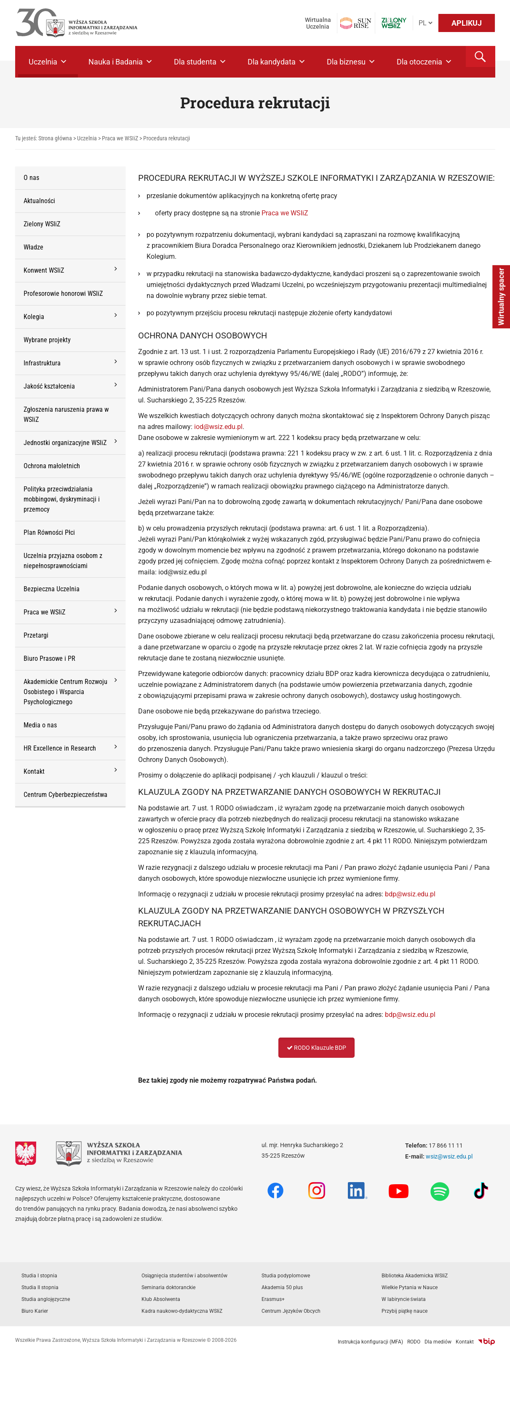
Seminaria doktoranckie (168, 1287)
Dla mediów (438, 1342)
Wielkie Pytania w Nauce (410, 1287)
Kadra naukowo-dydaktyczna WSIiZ (182, 1311)
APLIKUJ (466, 23)
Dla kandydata (277, 62)
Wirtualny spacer (501, 296)
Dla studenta (200, 62)
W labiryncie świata (404, 1299)
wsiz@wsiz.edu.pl (449, 1156)
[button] (480, 56)
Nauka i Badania (120, 62)
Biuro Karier (34, 1311)
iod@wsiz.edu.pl (218, 427)
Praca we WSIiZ (286, 213)
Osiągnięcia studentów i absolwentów (184, 1276)
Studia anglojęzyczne (45, 1299)
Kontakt (465, 1342)
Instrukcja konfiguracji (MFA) (370, 1342)
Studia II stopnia (40, 1287)
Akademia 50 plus (282, 1287)
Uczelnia (48, 62)
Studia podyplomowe (286, 1276)
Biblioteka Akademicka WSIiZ (415, 1276)
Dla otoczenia (424, 62)
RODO (413, 1342)
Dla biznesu (351, 62)
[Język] (425, 23)
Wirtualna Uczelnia (318, 23)
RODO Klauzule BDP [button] (316, 1047)
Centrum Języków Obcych (291, 1311)
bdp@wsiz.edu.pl (410, 894)
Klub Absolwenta (161, 1299)
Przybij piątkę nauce (404, 1311)
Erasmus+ (273, 1299)
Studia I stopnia (39, 1276)
